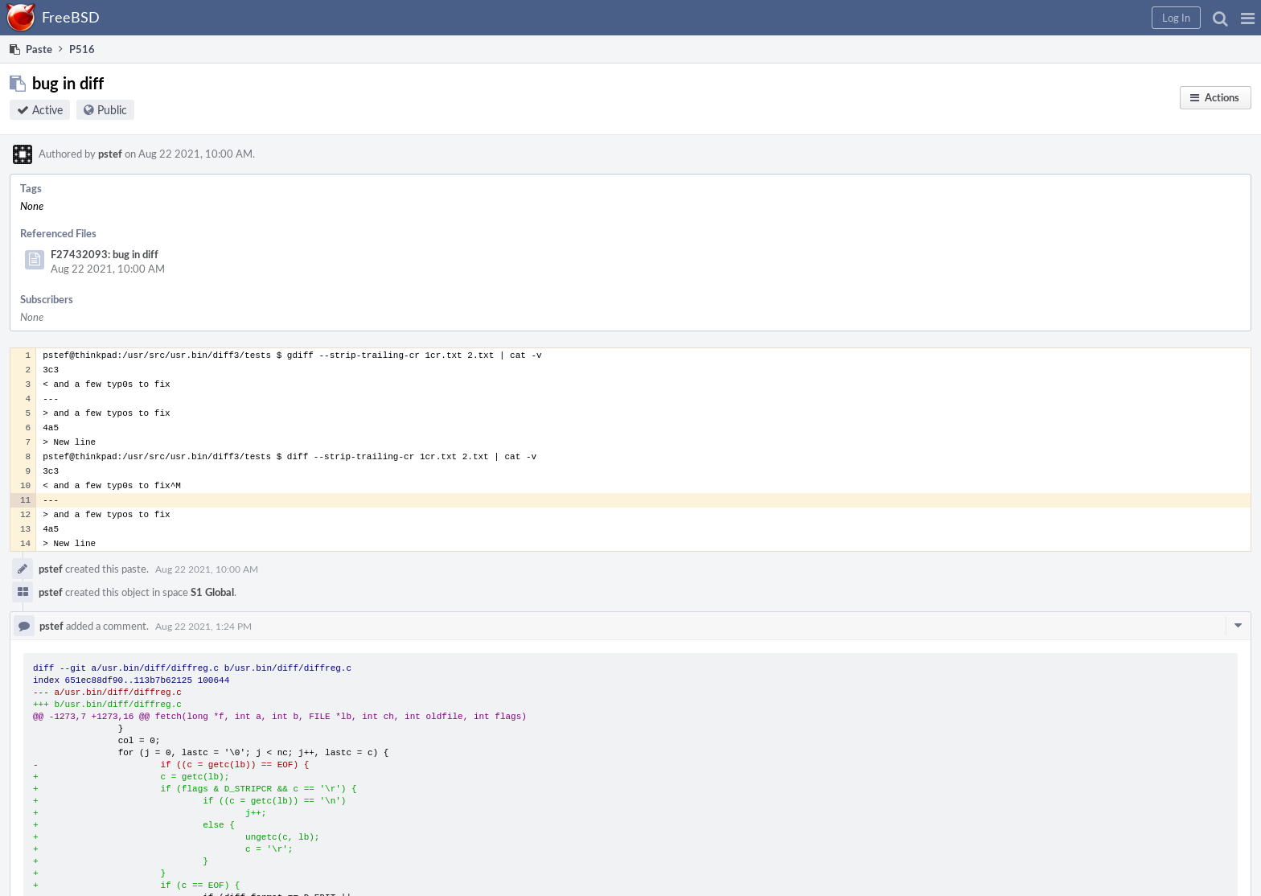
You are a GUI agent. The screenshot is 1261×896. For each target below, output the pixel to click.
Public (112, 109)
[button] (1247, 17)
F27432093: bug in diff (104, 254)
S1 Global (212, 592)
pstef (110, 153)
